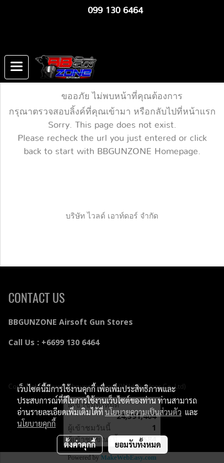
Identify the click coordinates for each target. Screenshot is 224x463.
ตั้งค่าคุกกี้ (79, 444)
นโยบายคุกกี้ (36, 423)
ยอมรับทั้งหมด (138, 444)
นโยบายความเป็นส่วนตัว (143, 412)
